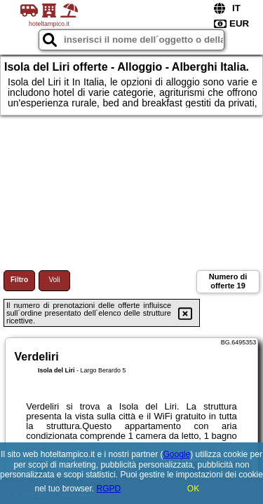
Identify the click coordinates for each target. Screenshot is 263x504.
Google (177, 454)
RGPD (109, 488)
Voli (54, 280)
